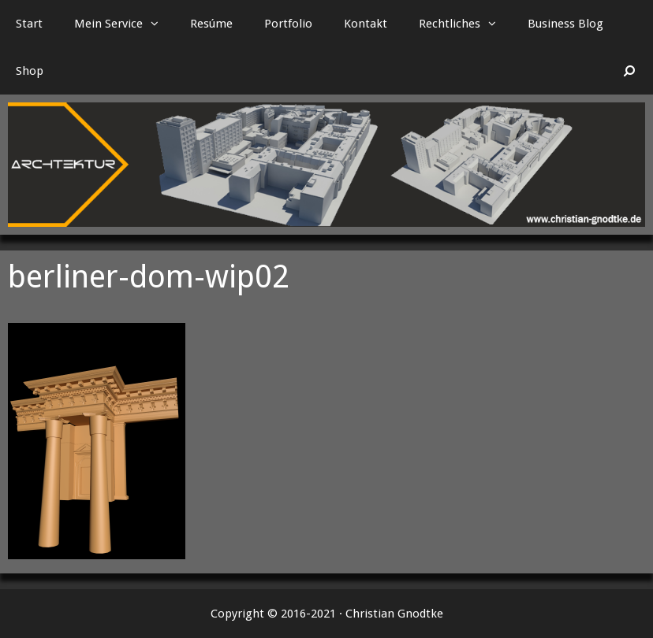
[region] (326, 164)
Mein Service (124, 23)
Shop (29, 71)
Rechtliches (465, 23)
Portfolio (288, 24)
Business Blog (565, 24)
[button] (158, 23)
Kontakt (365, 24)
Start (29, 24)
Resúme (211, 24)
